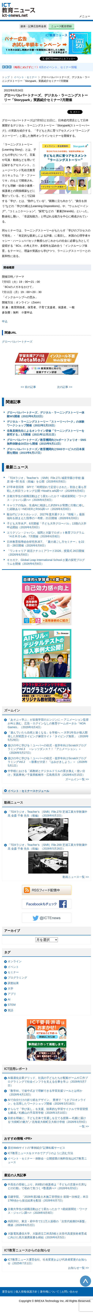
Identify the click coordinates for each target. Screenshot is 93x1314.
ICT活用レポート (16, 1068)
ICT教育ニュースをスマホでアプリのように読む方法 (40, 1153)
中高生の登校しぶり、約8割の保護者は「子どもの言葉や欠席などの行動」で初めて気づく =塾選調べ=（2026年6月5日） (47, 1186)
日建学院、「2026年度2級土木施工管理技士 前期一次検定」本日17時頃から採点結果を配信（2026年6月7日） (48, 1198)
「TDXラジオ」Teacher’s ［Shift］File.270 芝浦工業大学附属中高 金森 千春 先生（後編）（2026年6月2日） (47, 825)
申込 (5, 321)
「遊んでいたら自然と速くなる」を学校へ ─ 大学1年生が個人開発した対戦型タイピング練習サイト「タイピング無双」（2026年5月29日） (48, 736)
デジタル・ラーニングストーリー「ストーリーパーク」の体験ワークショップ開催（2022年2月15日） (45, 423)
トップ (6, 77)
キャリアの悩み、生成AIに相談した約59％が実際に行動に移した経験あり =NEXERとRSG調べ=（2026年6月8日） (46, 507)
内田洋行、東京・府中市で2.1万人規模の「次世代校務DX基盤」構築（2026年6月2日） (47, 1223)
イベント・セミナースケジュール (28, 791)
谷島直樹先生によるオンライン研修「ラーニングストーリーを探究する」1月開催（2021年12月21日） (45, 432)
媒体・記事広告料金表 (33, 26)
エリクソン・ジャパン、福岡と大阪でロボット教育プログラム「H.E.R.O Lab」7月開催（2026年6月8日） (45, 534)
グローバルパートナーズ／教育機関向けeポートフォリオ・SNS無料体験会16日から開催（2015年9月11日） (46, 441)
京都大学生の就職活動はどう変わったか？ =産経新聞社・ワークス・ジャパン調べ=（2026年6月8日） (47, 498)
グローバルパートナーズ (17, 341)
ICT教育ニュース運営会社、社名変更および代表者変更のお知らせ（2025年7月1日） (47, 1261)
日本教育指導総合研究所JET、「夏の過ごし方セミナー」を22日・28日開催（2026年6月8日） (45, 543)
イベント (13, 966)
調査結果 (13, 983)
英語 (10, 1010)
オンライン (15, 961)
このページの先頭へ (85, 1281)
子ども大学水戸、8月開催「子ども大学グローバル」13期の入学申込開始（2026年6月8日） (46, 525)
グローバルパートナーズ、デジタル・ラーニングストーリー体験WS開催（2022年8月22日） (45, 414)
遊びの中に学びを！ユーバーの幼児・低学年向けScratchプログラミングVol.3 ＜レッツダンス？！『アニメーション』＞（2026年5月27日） (47, 749)
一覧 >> (84, 1126)
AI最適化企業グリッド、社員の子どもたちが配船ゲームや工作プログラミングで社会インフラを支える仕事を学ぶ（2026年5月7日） (48, 1081)
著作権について (49, 1291)
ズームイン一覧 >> (77, 779)
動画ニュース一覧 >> (76, 877)
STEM (12, 1004)
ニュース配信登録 (61, 26)
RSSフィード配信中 (46, 890)
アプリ (12, 993)
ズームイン (12, 710)
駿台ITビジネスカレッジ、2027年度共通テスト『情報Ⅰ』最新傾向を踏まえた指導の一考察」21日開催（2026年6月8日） (46, 516)
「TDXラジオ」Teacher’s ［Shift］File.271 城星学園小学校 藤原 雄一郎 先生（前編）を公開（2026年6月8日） (46, 479)
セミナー (13, 972)
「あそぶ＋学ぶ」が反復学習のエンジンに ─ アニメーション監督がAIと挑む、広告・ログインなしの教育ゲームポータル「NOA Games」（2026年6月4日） (48, 723)
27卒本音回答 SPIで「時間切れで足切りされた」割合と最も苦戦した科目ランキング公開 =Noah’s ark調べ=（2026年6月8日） (46, 488)
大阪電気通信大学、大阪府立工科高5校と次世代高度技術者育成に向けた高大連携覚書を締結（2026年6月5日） (47, 1235)
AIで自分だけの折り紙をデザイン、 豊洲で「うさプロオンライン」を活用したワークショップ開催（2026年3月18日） (47, 1101)
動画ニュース (13, 802)
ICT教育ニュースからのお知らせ (27, 1250)
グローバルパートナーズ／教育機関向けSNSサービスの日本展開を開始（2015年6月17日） (46, 451)
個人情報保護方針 (26, 1291)
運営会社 (7, 1291)
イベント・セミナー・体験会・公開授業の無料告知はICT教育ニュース (47, 1160)
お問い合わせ (69, 1291)
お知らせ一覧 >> (78, 1267)
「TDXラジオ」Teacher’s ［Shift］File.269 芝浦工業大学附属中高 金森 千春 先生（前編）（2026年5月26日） (47, 858)
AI (9, 999)
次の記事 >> (64, 387)
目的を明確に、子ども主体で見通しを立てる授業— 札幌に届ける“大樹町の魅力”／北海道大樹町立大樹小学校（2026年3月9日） (48, 1119)
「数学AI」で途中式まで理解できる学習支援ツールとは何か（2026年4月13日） (45, 1092)
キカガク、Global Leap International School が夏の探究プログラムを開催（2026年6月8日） (46, 561)
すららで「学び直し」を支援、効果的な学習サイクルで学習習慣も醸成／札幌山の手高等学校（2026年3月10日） (48, 1110)
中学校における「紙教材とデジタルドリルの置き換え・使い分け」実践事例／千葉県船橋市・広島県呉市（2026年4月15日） (46, 772)
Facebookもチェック (46, 904)
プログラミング (17, 977)
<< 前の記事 (28, 387)
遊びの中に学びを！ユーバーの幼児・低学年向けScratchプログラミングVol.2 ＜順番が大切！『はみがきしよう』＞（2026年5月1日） (47, 762)
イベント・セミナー (25, 77)
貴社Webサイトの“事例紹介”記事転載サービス (36, 1147)
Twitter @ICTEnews (46, 918)
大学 (10, 988)
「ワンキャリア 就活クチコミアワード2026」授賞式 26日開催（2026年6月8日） (45, 552)
